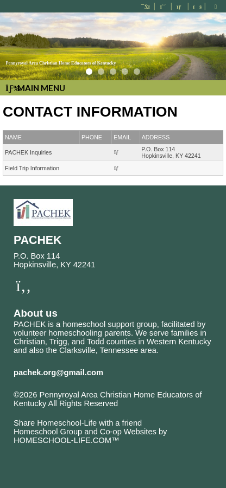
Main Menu (35, 88)
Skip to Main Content (59, 412)
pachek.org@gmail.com (58, 372)
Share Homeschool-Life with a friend (78, 423)
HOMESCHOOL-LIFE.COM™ (67, 440)
